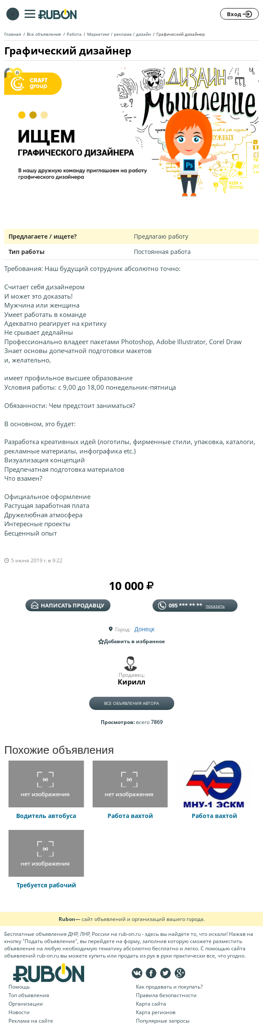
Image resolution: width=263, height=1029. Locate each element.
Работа (74, 34)
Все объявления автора (131, 703)
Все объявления (44, 34)
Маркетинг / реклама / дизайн (119, 34)
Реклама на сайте (30, 1020)
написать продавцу (67, 605)
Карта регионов (155, 1012)
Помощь (19, 986)
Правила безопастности (166, 995)
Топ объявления (28, 995)
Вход (239, 14)
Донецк (144, 629)
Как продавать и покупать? (169, 986)
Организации (25, 1003)
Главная (12, 34)
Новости (19, 1012)
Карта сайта (151, 1003)
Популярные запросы (162, 1020)
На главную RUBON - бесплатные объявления (57, 13)
